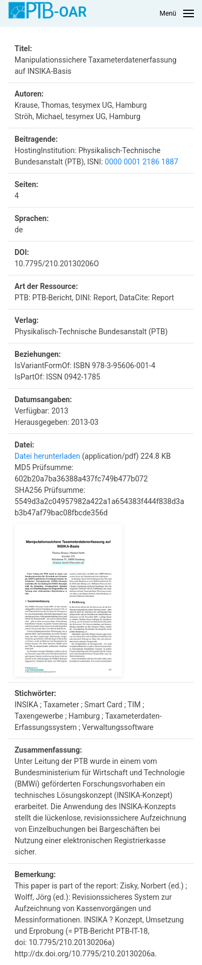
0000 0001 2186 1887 (141, 161)
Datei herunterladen (47, 456)
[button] (176, 13)
